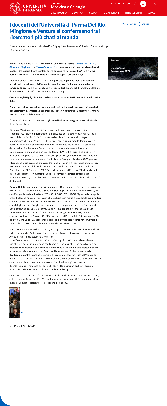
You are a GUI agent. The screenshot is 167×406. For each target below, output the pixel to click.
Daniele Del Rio (83, 64)
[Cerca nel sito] (143, 4)
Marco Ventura (44, 67)
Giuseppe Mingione (19, 67)
